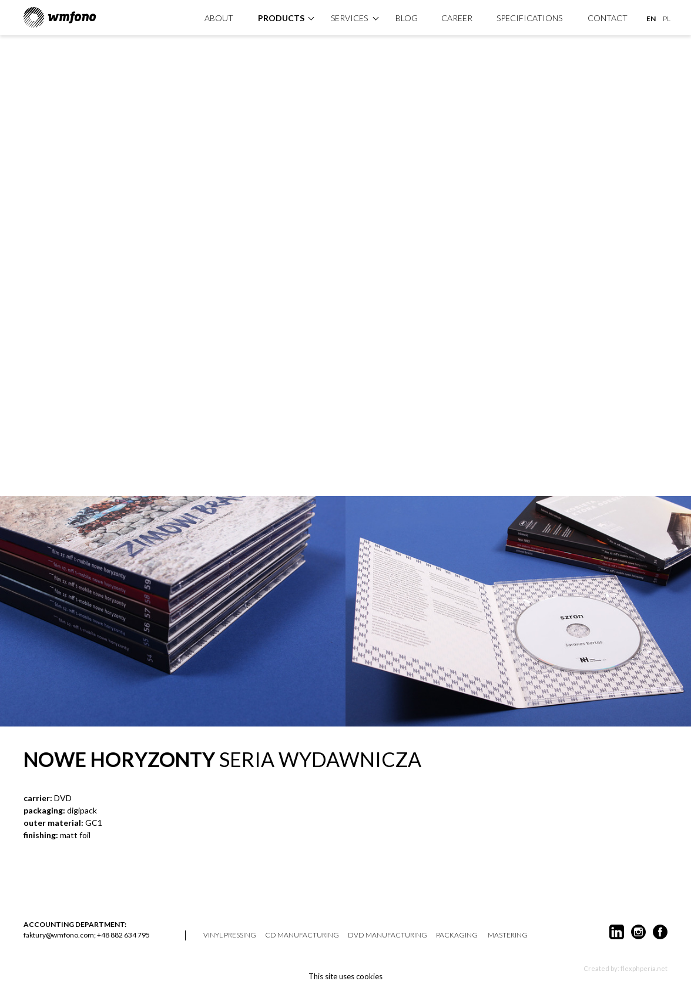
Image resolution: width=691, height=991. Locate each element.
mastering (508, 935)
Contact (608, 18)
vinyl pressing (229, 935)
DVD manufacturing (387, 935)
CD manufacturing (302, 935)
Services (349, 18)
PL (666, 18)
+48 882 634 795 (123, 934)
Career (456, 18)
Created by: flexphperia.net (625, 968)
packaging (457, 935)
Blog (406, 18)
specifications (529, 18)
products (281, 18)
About (218, 18)
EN (651, 18)
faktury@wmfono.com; (60, 934)
